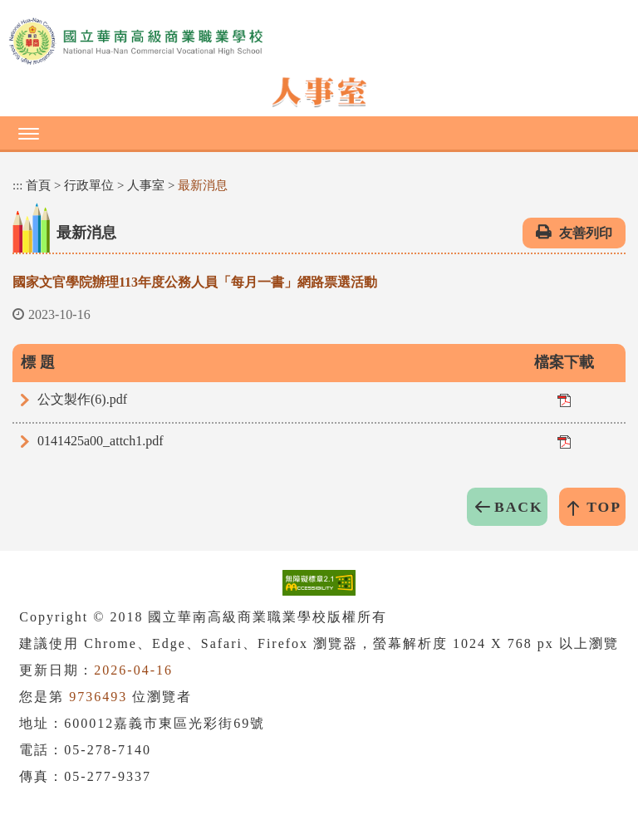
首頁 (38, 185)
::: (17, 185)
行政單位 (89, 185)
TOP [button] (603, 506)
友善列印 (585, 233)
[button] (319, 133)
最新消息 (203, 185)
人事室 (145, 185)
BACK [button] (518, 506)
